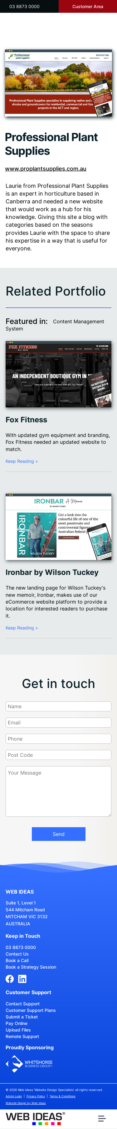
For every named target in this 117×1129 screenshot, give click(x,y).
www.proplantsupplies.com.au (45, 168)
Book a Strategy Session (31, 967)
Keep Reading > (22, 461)
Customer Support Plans (31, 1010)
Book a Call (17, 960)
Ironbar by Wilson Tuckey (52, 572)
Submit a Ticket (22, 1016)
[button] (103, 1119)
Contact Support (23, 1003)
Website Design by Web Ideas (26, 1103)
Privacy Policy (36, 1096)
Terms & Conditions (63, 1096)
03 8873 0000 (24, 6)
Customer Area (87, 6)
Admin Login (14, 1096)
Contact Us (17, 953)
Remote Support (22, 1036)
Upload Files (18, 1029)
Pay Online (16, 1023)
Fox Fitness (26, 419)
